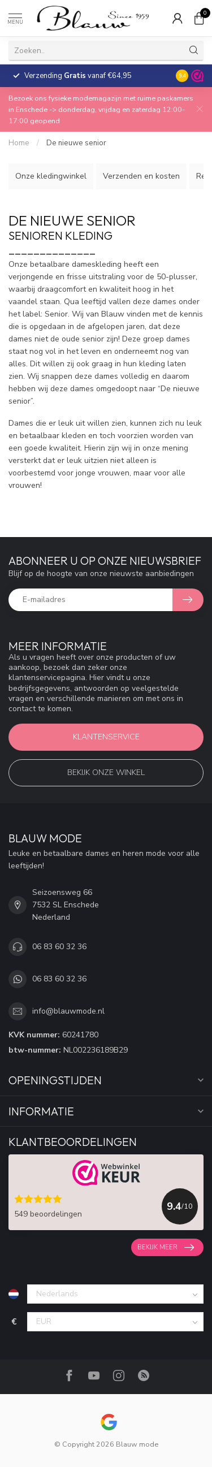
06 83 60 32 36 (59, 946)
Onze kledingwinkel (50, 176)
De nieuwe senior (76, 143)
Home (18, 143)
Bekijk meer (165, 1247)
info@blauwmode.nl (68, 1011)
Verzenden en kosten (141, 176)
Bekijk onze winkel (106, 772)
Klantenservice (106, 737)
